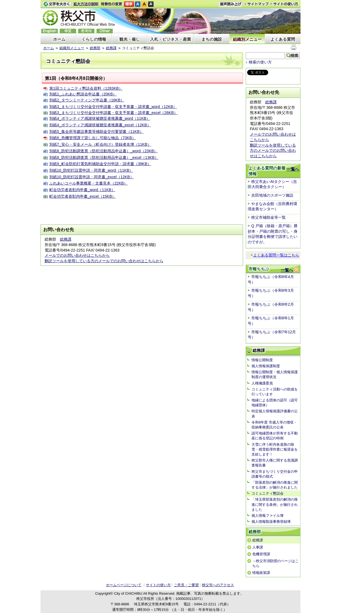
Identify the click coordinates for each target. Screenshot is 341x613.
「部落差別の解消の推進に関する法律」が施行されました (275, 484)
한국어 (86, 31)
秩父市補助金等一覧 (268, 217)
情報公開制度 (262, 360)
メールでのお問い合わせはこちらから (77, 255)
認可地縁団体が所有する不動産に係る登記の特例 (275, 435)
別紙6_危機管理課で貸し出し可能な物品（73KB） (92, 138)
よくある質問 (282, 39)
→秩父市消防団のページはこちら (275, 563)
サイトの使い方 (284, 4)
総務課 (111, 48)
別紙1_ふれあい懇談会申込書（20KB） (83, 94)
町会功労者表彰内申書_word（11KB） (82, 190)
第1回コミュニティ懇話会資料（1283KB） (86, 88)
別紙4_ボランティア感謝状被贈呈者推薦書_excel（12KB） (100, 125)
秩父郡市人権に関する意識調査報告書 (275, 462)
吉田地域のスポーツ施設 (272, 195)
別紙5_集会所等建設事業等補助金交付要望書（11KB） (96, 131)
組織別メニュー (247, 39)
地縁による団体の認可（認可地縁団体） (275, 402)
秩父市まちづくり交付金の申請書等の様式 (275, 473)
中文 (68, 31)
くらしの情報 (94, 39)
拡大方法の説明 (86, 4)
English (49, 31)
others (104, 31)
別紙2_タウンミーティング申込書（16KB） (86, 100)
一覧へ (293, 169)
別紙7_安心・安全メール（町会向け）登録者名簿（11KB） (100, 144)
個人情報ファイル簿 (268, 515)
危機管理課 (261, 554)
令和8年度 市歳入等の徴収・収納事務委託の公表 (274, 424)
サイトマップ (256, 4)
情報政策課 (261, 573)
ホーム (59, 39)
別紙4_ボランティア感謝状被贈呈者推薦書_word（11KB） (99, 118)
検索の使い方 (260, 62)
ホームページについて (123, 585)
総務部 (95, 48)
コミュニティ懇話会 (268, 493)
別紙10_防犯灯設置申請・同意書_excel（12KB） (91, 177)
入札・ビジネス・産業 (170, 39)
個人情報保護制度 (266, 366)
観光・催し (129, 39)
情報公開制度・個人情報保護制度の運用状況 (275, 374)
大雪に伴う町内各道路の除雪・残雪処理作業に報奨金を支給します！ (275, 449)
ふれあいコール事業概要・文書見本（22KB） (88, 183)
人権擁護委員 (262, 383)
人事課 (257, 547)
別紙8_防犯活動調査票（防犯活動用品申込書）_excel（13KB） (103, 157)
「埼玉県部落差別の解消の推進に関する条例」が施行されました (275, 504)
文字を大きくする (56, 4)
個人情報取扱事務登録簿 (271, 521)
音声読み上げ (230, 4)
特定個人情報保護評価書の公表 (275, 413)
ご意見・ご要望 (186, 585)
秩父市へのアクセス (218, 585)
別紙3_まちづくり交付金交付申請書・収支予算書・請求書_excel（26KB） (113, 112)
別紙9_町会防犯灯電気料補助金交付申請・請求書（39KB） (100, 164)
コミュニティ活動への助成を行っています (275, 391)
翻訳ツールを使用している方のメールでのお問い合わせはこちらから (104, 261)
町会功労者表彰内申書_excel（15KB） (82, 196)
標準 (129, 4)
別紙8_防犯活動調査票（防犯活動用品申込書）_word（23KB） (103, 151)
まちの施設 (211, 39)
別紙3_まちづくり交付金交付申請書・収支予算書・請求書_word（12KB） (113, 106)
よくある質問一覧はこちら (275, 255)
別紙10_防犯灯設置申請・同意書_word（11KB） (91, 170)
